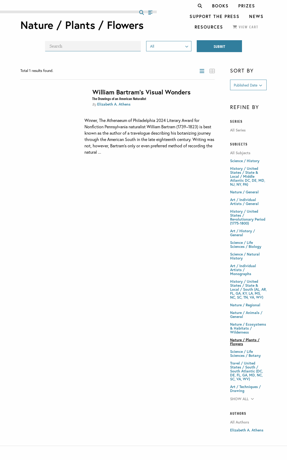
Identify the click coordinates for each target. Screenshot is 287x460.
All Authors (239, 422)
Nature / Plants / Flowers (244, 342)
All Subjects (240, 153)
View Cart (245, 26)
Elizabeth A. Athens (114, 104)
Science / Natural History (245, 256)
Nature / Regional (245, 305)
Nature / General (244, 192)
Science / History (244, 161)
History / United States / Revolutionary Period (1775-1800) (247, 217)
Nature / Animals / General (246, 314)
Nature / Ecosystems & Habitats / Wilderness (248, 328)
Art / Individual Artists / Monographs (243, 270)
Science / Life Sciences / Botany (245, 353)
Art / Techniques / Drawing (245, 389)
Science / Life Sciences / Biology (245, 244)
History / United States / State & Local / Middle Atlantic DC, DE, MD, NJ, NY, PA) (247, 176)
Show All (242, 398)
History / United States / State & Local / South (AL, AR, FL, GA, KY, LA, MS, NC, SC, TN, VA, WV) (248, 289)
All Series (238, 130)
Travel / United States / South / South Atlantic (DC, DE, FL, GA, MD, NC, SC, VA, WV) (246, 371)
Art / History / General (242, 233)
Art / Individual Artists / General (244, 202)
